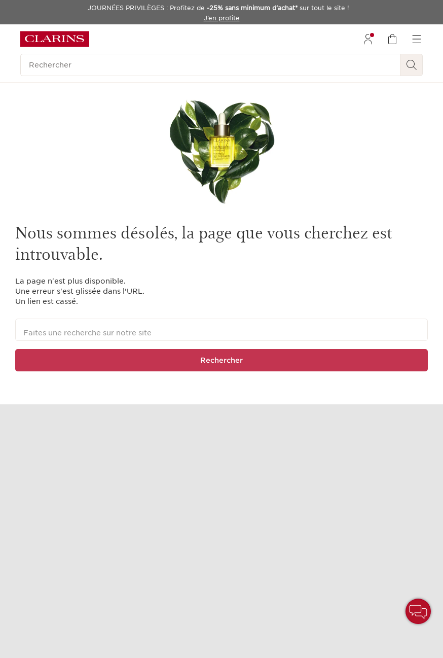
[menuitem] (368, 39)
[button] (418, 611)
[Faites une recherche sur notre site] (221, 330)
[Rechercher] (210, 65)
